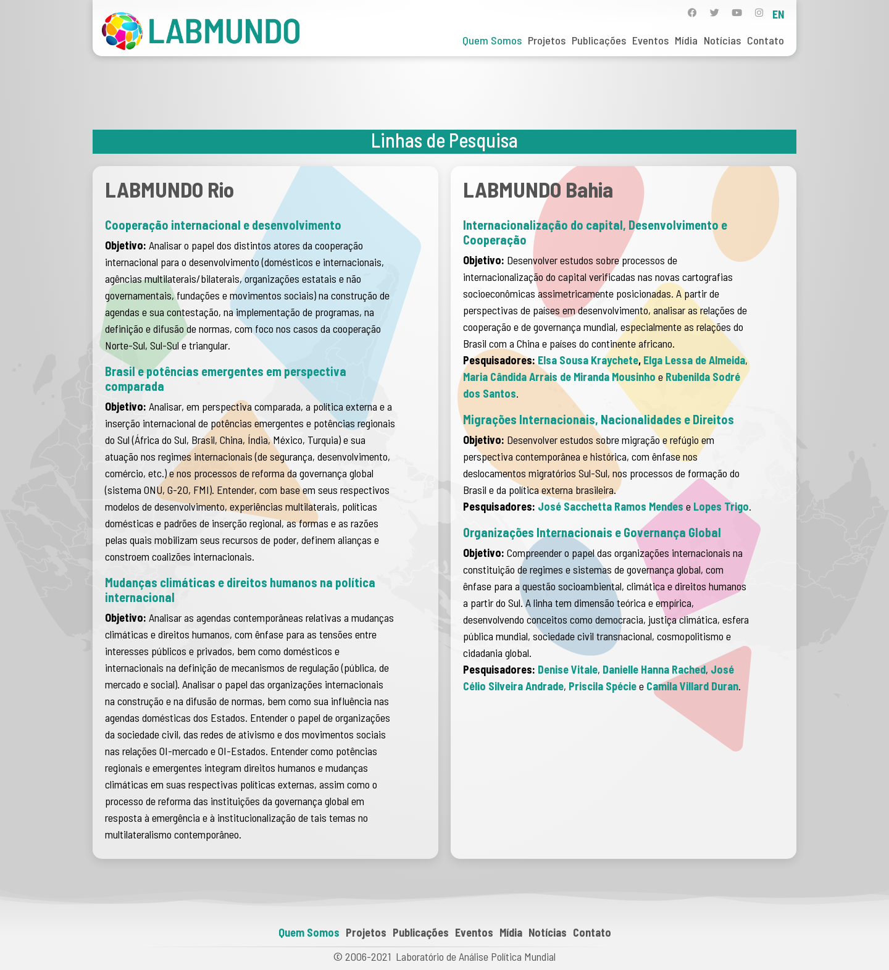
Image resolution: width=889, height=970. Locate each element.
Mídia (686, 40)
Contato (765, 40)
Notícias (722, 40)
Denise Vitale (568, 669)
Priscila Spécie (602, 686)
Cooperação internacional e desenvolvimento (223, 224)
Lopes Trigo (721, 506)
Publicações (599, 40)
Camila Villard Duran (692, 686)
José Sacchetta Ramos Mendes (610, 506)
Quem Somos (492, 40)
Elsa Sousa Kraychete (588, 360)
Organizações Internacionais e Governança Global (592, 532)
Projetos (547, 40)
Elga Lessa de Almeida (694, 360)
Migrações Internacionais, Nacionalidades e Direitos (598, 419)
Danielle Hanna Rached (654, 669)
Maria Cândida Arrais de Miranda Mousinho (559, 376)
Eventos (650, 40)
